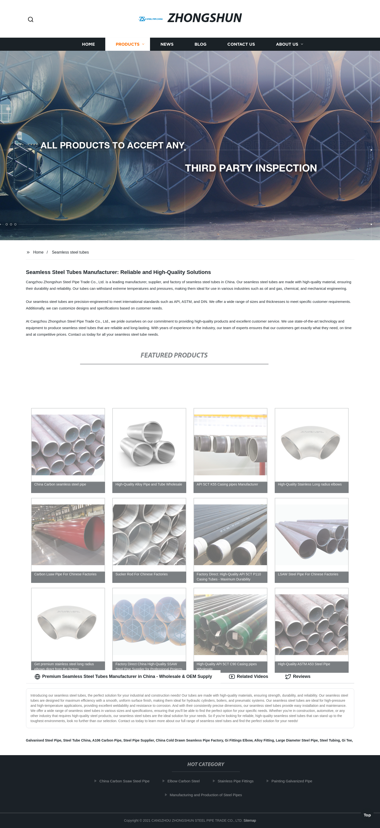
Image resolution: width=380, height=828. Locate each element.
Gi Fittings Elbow (239, 740)
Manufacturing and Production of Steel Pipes (207, 795)
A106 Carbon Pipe (107, 740)
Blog (200, 44)
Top (367, 815)
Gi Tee (347, 740)
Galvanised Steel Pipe (44, 740)
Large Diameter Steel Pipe (297, 740)
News (167, 44)
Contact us (241, 44)
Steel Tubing (330, 740)
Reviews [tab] (297, 677)
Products (128, 44)
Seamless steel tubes (70, 252)
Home (88, 44)
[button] (30, 20)
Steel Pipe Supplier (138, 740)
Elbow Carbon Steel (185, 781)
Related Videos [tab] (248, 677)
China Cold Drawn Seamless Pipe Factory (189, 740)
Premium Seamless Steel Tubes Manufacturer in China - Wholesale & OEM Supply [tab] (123, 677)
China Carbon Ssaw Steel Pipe (126, 781)
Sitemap (250, 820)
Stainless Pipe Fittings (237, 781)
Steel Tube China (77, 740)
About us (287, 44)
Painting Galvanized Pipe (293, 781)
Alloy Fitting (264, 740)
